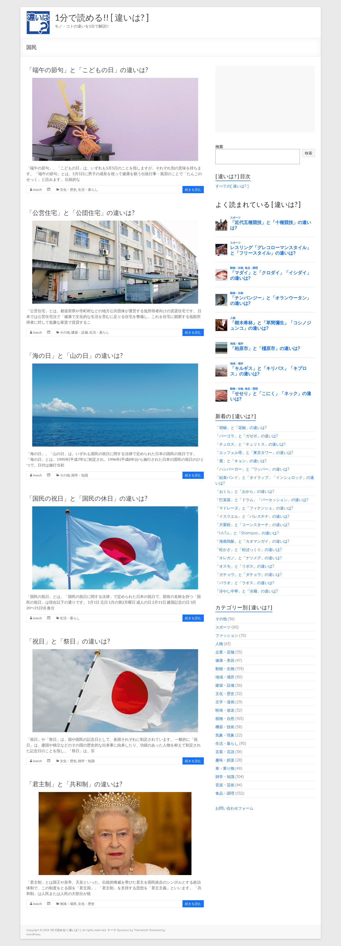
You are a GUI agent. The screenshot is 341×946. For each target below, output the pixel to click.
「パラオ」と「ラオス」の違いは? (244, 582)
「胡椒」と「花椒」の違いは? (241, 427)
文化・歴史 (68, 189)
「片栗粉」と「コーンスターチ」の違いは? (252, 524)
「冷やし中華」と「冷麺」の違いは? (246, 591)
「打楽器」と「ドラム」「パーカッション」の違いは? (261, 499)
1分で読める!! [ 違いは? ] (102, 17)
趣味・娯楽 (224, 760)
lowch (37, 189)
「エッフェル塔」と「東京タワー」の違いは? (254, 452)
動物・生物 (224, 668)
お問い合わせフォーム (234, 808)
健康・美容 (224, 660)
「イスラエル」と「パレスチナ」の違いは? (252, 516)
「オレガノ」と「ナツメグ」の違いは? (248, 557)
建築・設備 (79, 332)
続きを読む (193, 189)
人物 (219, 643)
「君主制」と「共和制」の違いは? (74, 784)
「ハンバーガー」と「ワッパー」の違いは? (252, 469)
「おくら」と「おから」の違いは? (244, 491)
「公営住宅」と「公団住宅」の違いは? (80, 212)
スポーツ (223, 627)
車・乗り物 (224, 768)
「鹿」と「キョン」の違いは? (241, 460)
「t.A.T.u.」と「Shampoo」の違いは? (247, 533)
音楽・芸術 (224, 785)
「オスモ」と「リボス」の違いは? (244, 566)
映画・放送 (224, 710)
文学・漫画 (224, 701)
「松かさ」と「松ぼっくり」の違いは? (248, 549)
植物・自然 (224, 718)
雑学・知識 (79, 475)
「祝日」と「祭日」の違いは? (68, 641)
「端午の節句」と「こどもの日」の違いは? (87, 70)
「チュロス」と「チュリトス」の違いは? (250, 444)
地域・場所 (68, 904)
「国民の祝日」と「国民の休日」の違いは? (86, 498)
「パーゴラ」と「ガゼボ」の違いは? (246, 435)
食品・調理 (224, 793)
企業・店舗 (224, 652)
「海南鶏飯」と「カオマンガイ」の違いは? (252, 541)
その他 (65, 332)
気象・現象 (224, 735)
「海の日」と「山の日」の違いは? (74, 355)
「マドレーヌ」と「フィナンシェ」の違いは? (254, 508)
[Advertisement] (265, 99)
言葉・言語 (224, 751)
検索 (219, 146)
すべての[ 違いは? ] (232, 186)
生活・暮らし (88, 189)
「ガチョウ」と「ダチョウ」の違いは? (248, 574)
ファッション (226, 635)
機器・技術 (224, 726)
